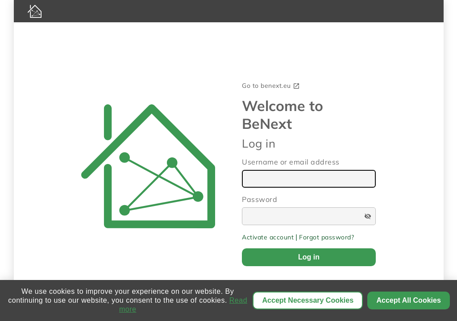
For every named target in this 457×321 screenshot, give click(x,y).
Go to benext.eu (271, 86)
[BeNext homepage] (229, 11)
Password (259, 199)
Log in (309, 257)
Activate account (268, 237)
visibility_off (367, 216)
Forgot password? (326, 237)
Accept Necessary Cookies (308, 300)
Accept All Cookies (408, 300)
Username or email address (291, 161)
